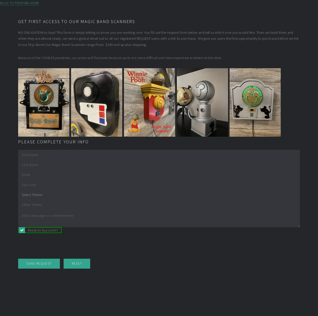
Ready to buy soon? (43, 230)
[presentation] (56, 246)
